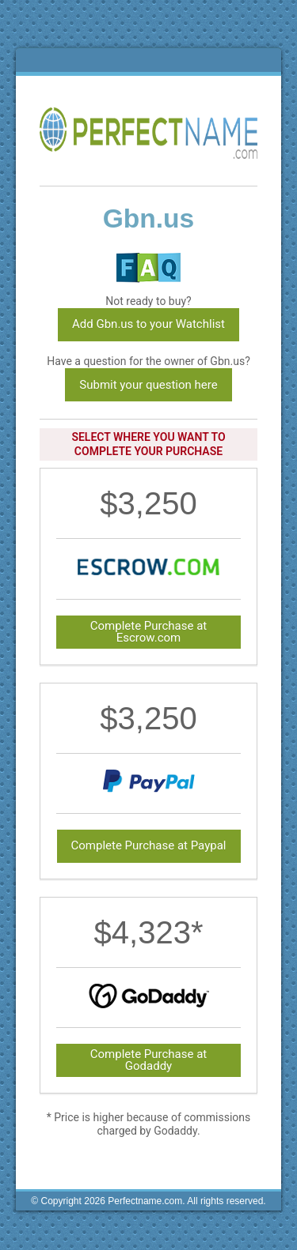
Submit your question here (148, 385)
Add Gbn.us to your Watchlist (148, 324)
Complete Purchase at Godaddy (149, 1060)
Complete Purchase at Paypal (149, 845)
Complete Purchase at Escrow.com (149, 632)
